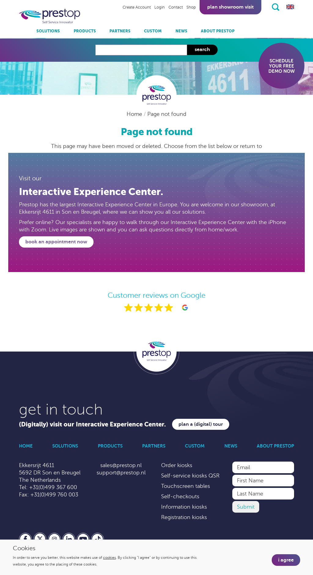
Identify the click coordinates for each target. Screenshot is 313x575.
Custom (153, 31)
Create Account (137, 7)
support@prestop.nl (121, 473)
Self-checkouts (180, 496)
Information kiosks (184, 507)
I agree (286, 560)
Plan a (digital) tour (201, 424)
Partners (120, 31)
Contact (175, 7)
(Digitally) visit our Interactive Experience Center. (92, 424)
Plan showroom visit (230, 7)
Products (85, 31)
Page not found (166, 114)
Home (135, 114)
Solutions (48, 31)
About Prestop (217, 31)
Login (159, 7)
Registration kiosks (184, 517)
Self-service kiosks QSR (190, 476)
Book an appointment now (56, 242)
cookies (109, 557)
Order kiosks (176, 465)
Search (202, 49)
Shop (191, 7)
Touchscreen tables (185, 486)
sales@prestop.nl (121, 465)
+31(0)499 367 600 (53, 487)
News (181, 31)
